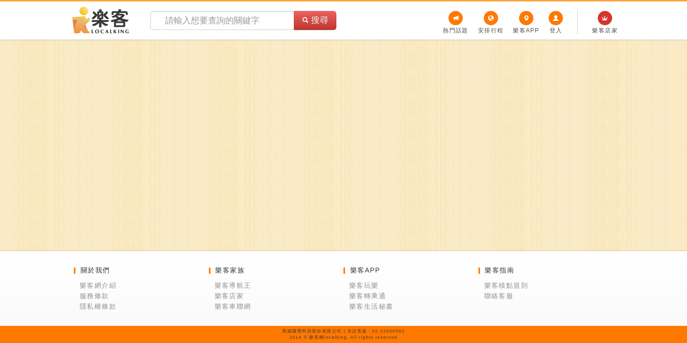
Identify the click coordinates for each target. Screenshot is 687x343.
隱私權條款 (98, 306)
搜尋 (315, 20)
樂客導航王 (233, 285)
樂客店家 (229, 296)
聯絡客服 (499, 296)
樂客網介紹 (98, 285)
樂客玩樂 (364, 285)
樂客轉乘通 (367, 296)
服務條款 (94, 296)
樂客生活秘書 (371, 306)
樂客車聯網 (233, 306)
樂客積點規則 (506, 285)
